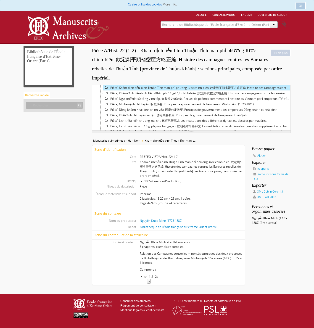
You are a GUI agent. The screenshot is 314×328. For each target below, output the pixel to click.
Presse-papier (284, 24)
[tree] (191, 108)
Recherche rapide (37, 95)
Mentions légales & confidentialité (142, 310)
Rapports (261, 169)
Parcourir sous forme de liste (270, 176)
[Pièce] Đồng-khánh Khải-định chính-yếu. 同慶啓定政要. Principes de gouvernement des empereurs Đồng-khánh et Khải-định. (190, 109)
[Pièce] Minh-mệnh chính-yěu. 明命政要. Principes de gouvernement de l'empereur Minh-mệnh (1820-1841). (178, 104)
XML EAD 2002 (264, 197)
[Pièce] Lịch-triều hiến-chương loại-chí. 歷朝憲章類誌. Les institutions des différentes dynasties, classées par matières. (185, 120)
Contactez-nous (223, 14)
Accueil (201, 14)
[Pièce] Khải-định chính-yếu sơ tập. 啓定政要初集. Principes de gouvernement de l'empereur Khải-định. (175, 115)
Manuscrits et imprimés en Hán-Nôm (116, 141)
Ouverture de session (273, 14)
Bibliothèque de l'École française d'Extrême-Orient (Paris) (178, 227)
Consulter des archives (135, 301)
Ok (301, 6)
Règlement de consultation (138, 305)
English (246, 14)
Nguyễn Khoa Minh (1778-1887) (161, 221)
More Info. (170, 4)
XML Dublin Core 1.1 (268, 191)
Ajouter (262, 155)
